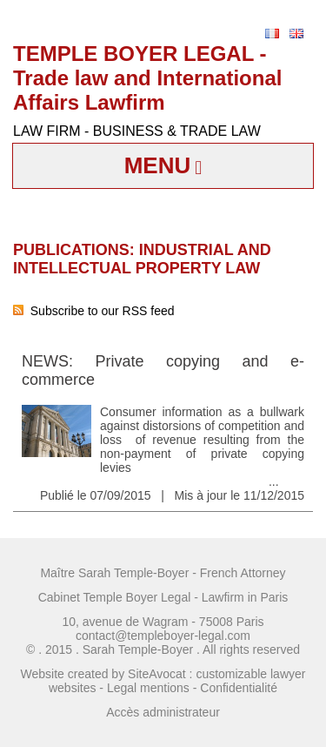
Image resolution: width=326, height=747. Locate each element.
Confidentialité (238, 688)
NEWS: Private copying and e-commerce (163, 370)
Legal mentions (148, 688)
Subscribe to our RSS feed (94, 311)
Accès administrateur (163, 712)
